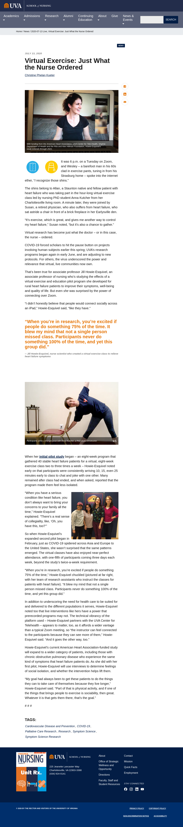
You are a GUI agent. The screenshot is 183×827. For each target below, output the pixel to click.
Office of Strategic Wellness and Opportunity (109, 765)
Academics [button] (11, 16)
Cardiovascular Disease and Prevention (50, 726)
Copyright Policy (157, 808)
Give (115, 16)
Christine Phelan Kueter (40, 75)
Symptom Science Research (43, 736)
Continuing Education (85, 17)
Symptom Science (84, 731)
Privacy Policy (137, 808)
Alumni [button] (68, 16)
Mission (128, 761)
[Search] (152, 19)
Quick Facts (130, 767)
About (102, 755)
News (26, 31)
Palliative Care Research (40, 731)
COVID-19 (83, 726)
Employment (131, 772)
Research (64, 731)
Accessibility (160, 816)
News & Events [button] (128, 17)
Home (19, 31)
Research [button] (52, 16)
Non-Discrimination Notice (136, 816)
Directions (104, 774)
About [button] (102, 16)
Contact (128, 755)
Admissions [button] (32, 16)
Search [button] (171, 19)
